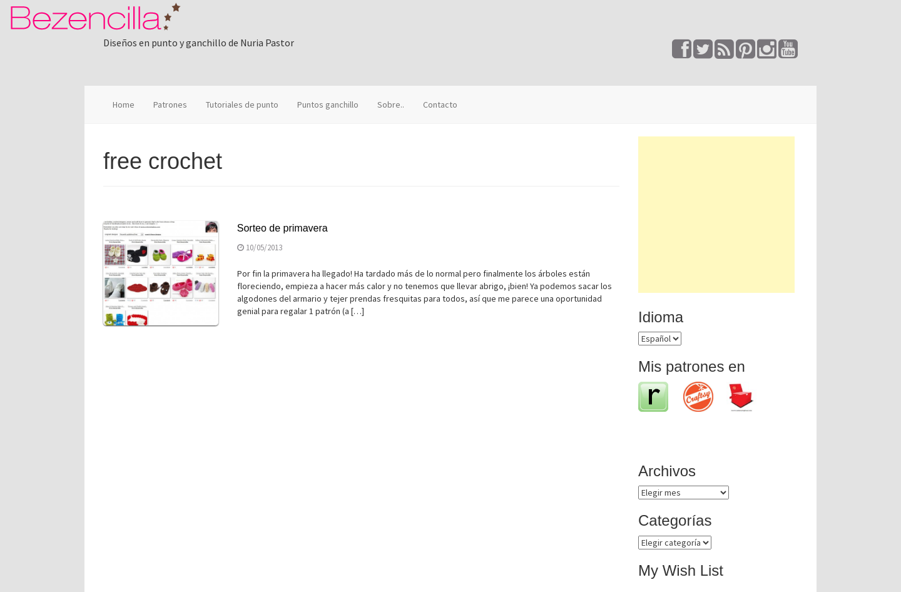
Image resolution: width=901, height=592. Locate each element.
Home (124, 104)
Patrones (170, 104)
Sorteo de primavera (282, 228)
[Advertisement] (716, 214)
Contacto (440, 104)
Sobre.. (390, 104)
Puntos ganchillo (328, 104)
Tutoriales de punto (242, 104)
